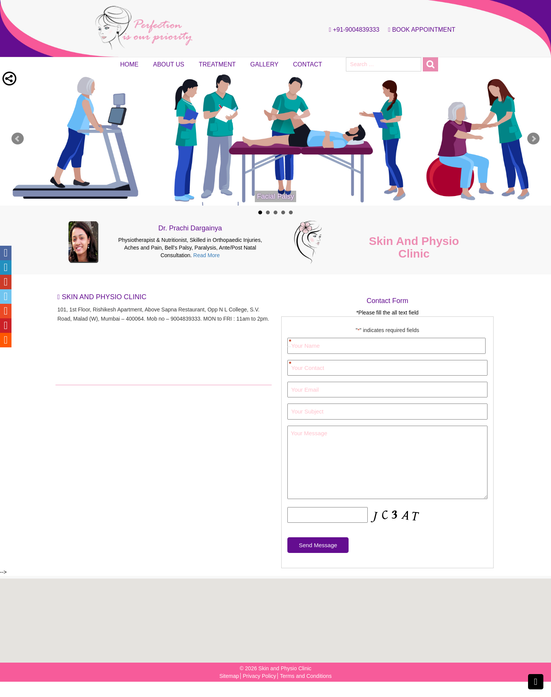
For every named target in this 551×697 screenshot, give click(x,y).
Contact (307, 64)
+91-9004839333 (352, 30)
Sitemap (229, 676)
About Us (168, 64)
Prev (17, 139)
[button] (278, 616)
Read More (206, 255)
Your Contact (289, 364)
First (289, 339)
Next (533, 139)
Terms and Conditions (305, 676)
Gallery (264, 64)
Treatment (217, 64)
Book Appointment (419, 30)
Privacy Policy (259, 676)
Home (129, 64)
